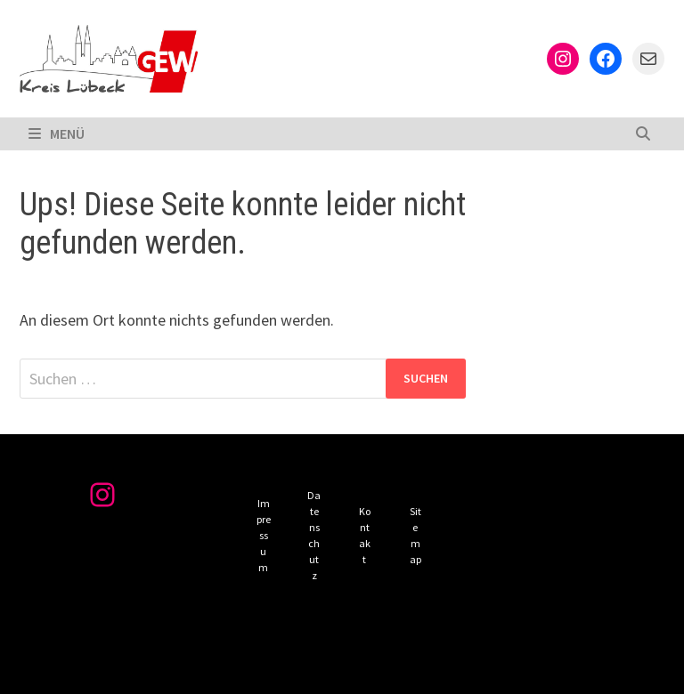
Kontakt (364, 535)
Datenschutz (314, 535)
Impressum (263, 535)
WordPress (323, 665)
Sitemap (415, 535)
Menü (56, 133)
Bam (398, 665)
